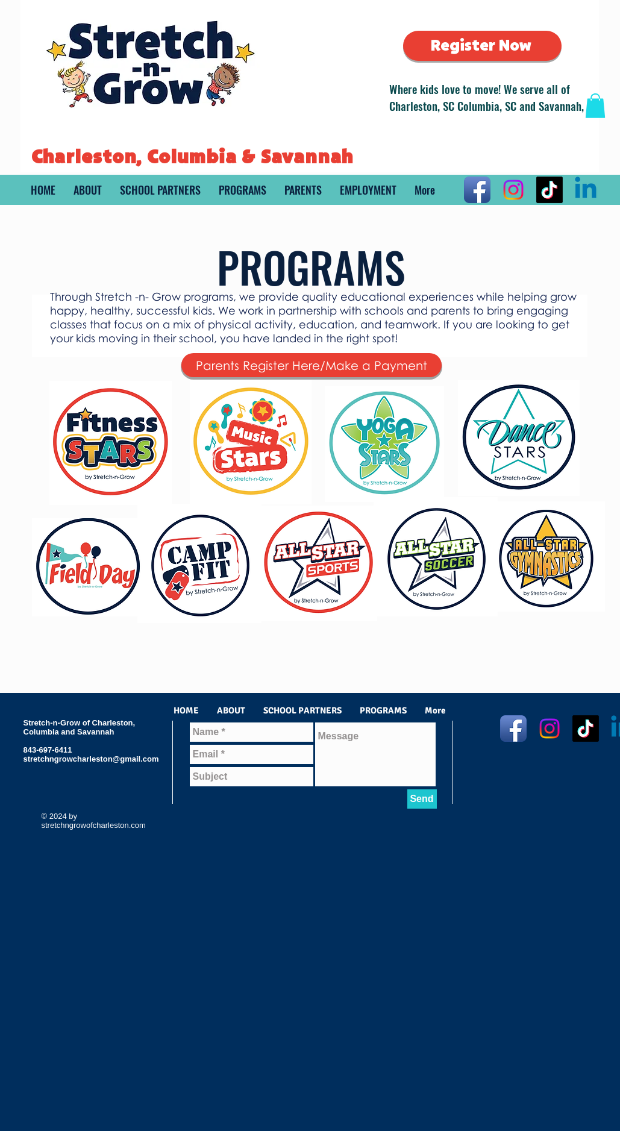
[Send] (422, 799)
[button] (595, 105)
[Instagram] (513, 190)
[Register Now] (482, 46)
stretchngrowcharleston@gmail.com (91, 758)
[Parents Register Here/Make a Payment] (311, 365)
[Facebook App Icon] (477, 190)
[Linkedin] (585, 190)
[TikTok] (549, 190)
